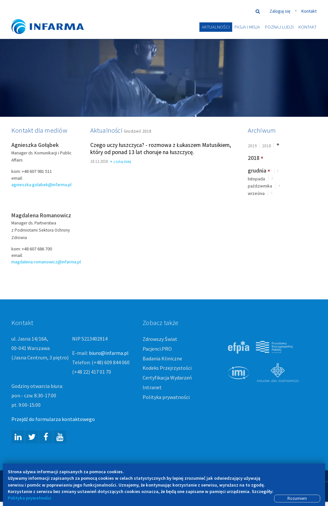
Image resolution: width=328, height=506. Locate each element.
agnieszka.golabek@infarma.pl (41, 185)
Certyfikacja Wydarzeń (167, 378)
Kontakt (309, 11)
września (256, 194)
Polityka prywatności (166, 397)
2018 (266, 146)
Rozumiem (297, 498)
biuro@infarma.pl (109, 353)
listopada (256, 179)
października (260, 186)
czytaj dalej (120, 162)
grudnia (257, 171)
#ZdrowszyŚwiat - (53, 17)
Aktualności (216, 27)
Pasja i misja (247, 27)
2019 (252, 146)
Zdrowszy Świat (160, 339)
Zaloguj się (280, 11)
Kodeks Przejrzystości (167, 368)
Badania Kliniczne (162, 358)
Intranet (152, 387)
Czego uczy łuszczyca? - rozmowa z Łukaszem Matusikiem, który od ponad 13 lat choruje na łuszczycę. (160, 149)
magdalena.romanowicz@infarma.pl (46, 262)
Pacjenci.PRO (157, 349)
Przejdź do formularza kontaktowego (53, 419)
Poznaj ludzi (279, 27)
